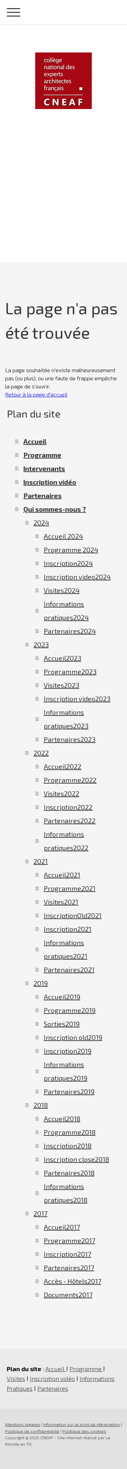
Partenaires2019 (69, 1091)
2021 (41, 861)
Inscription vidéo (49, 482)
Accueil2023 (62, 658)
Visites (16, 1378)
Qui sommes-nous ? (54, 509)
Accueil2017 (62, 1227)
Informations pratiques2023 (66, 719)
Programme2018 (70, 1132)
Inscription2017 (67, 1254)
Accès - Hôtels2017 (72, 1281)
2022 (41, 753)
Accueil (34, 441)
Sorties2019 (62, 1024)
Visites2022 (61, 793)
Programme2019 (70, 1010)
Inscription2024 (68, 563)
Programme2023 (70, 671)
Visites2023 (61, 685)
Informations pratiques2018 (65, 1193)
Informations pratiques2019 (65, 1071)
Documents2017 (68, 1295)
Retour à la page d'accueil (36, 394)
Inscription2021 (67, 929)
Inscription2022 (68, 807)
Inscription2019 (67, 1051)
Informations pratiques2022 (66, 841)
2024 (41, 522)
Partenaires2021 (69, 969)
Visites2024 (62, 590)
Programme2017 (69, 1240)
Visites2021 (61, 902)
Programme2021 (70, 888)
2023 (41, 644)
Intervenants (44, 468)
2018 (41, 1105)
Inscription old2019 (73, 1037)
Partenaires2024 (70, 631)
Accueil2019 (62, 997)
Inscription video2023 (77, 699)
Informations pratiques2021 (65, 949)
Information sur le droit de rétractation (81, 1424)
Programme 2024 (71, 550)
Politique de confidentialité (32, 1431)
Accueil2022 (62, 766)
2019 (41, 983)
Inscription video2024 (77, 577)
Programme (42, 455)
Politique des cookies (84, 1431)
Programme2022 (70, 780)
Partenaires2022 (70, 820)
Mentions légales (22, 1424)
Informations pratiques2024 (66, 610)
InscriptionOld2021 (73, 915)
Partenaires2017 (69, 1267)
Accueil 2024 (63, 536)
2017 (40, 1213)
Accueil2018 (62, 1118)
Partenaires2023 (70, 739)
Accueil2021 (62, 875)
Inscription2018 (67, 1146)
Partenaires (42, 495)
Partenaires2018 (69, 1173)
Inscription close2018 (76, 1159)
